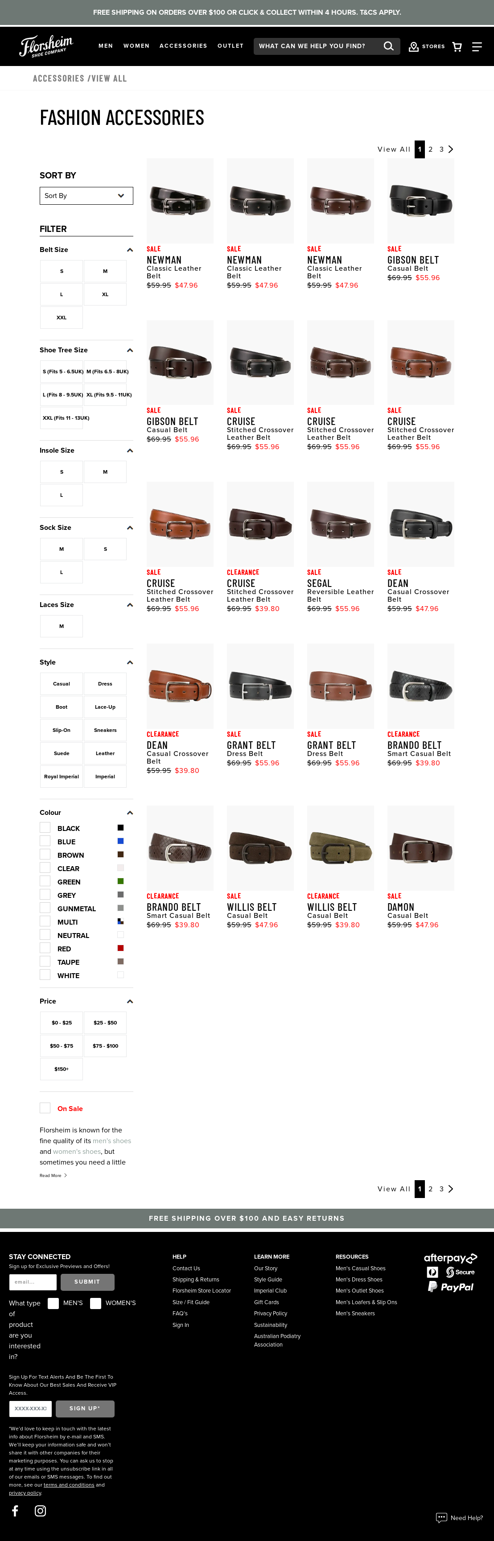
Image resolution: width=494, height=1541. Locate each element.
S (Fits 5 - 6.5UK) (63, 371)
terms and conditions (69, 1485)
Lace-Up (105, 707)
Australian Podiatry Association (277, 1340)
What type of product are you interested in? (25, 1330)
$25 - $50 (105, 1023)
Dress (105, 684)
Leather (105, 753)
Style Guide (268, 1279)
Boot (61, 707)
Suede (62, 753)
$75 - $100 (105, 1046)
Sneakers (105, 730)
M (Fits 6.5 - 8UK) (106, 371)
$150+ (61, 1069)
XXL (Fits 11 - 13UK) (63, 418)
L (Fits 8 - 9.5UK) (63, 395)
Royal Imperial (61, 776)
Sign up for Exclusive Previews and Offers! (59, 1266)
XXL (61, 317)
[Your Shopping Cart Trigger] (457, 46)
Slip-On (61, 730)
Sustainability (270, 1325)
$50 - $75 (61, 1046)
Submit (87, 1281)
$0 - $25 (62, 1023)
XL (105, 294)
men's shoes (112, 1140)
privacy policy (25, 1493)
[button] (106, 46)
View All (394, 149)
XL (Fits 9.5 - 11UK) (106, 395)
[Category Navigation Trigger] (477, 46)
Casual (61, 684)
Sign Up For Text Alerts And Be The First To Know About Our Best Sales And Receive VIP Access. (62, 1385)
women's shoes (77, 1151)
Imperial (105, 776)
